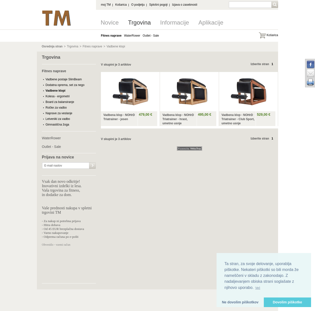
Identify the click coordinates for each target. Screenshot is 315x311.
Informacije (174, 22)
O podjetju (138, 4)
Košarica (121, 4)
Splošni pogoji (158, 4)
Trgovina (139, 22)
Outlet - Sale (51, 147)
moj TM (106, 4)
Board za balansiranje (60, 102)
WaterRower (51, 138)
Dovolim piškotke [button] (287, 302)
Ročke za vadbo (56, 107)
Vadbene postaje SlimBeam (64, 79)
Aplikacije (210, 22)
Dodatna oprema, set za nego (65, 85)
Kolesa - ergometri (58, 96)
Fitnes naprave (92, 46)
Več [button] (257, 288)
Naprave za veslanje (59, 113)
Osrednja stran (52, 46)
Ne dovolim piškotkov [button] (240, 302)
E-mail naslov (53, 165)
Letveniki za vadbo (58, 119)
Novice (110, 22)
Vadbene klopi (116, 46)
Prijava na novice (58, 157)
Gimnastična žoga (57, 124)
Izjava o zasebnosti (184, 4)
